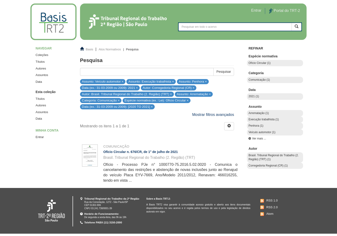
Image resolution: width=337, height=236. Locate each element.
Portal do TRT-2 (284, 11)
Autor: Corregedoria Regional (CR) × (168, 88)
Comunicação (116, 146)
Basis (89, 49)
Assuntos (42, 75)
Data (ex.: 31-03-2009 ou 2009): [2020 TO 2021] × (117, 106)
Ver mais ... (259, 138)
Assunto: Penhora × (193, 81)
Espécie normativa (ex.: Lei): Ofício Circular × (157, 100)
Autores (41, 68)
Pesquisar (223, 71)
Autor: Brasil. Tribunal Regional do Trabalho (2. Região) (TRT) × (127, 94)
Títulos (40, 61)
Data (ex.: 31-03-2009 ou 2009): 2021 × (110, 88)
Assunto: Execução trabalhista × (151, 81)
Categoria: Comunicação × (101, 100)
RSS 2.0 (268, 207)
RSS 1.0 (268, 201)
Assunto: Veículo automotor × (103, 81)
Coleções (42, 55)
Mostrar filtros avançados (213, 115)
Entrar (40, 137)
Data (39, 81)
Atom (266, 214)
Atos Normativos (110, 49)
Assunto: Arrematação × (194, 94)
